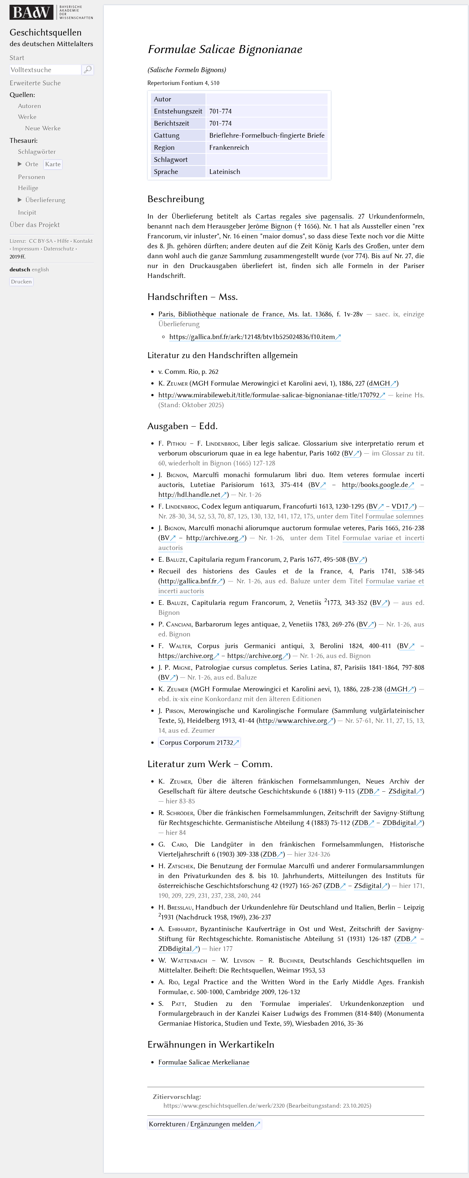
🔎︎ (87, 70)
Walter (180, 646)
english (40, 269)
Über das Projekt (35, 224)
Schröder (179, 813)
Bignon (176, 475)
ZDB (366, 791)
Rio (173, 982)
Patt (178, 1003)
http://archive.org (212, 538)
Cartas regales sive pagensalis (303, 216)
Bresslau (179, 907)
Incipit (27, 212)
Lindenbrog (222, 443)
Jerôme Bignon (270, 226)
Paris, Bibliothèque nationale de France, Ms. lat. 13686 (245, 314)
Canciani (178, 624)
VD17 (400, 506)
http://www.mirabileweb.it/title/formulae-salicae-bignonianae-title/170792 (268, 395)
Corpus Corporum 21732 (196, 742)
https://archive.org (185, 655)
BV (348, 453)
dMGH (379, 383)
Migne (182, 667)
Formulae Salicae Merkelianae (204, 1062)
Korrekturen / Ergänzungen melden (201, 1124)
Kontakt (83, 241)
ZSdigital (402, 791)
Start (17, 57)
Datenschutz (59, 248)
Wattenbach (189, 960)
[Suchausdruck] (45, 69)
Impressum (25, 248)
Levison (244, 960)
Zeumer (177, 383)
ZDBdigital (399, 822)
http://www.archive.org (293, 720)
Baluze (176, 559)
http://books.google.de (375, 484)
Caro (179, 844)
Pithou (177, 443)
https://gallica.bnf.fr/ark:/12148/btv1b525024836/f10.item (252, 336)
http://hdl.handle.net (189, 494)
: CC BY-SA (31, 241)
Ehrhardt (181, 929)
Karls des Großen (362, 246)
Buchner (291, 960)
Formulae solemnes (394, 516)
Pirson (174, 710)
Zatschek (180, 866)
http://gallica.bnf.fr (188, 581)
